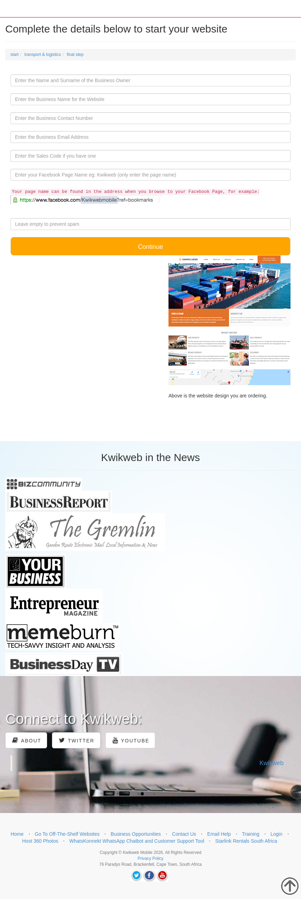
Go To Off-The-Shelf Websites (67, 834)
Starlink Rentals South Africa (246, 841)
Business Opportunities (136, 834)
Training (250, 834)
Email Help (219, 834)
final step (75, 54)
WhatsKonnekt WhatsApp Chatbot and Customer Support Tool (136, 841)
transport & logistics (42, 54)
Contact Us (184, 834)
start (14, 54)
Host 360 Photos (40, 841)
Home (16, 834)
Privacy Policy (150, 858)
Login (276, 834)
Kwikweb (271, 763)
